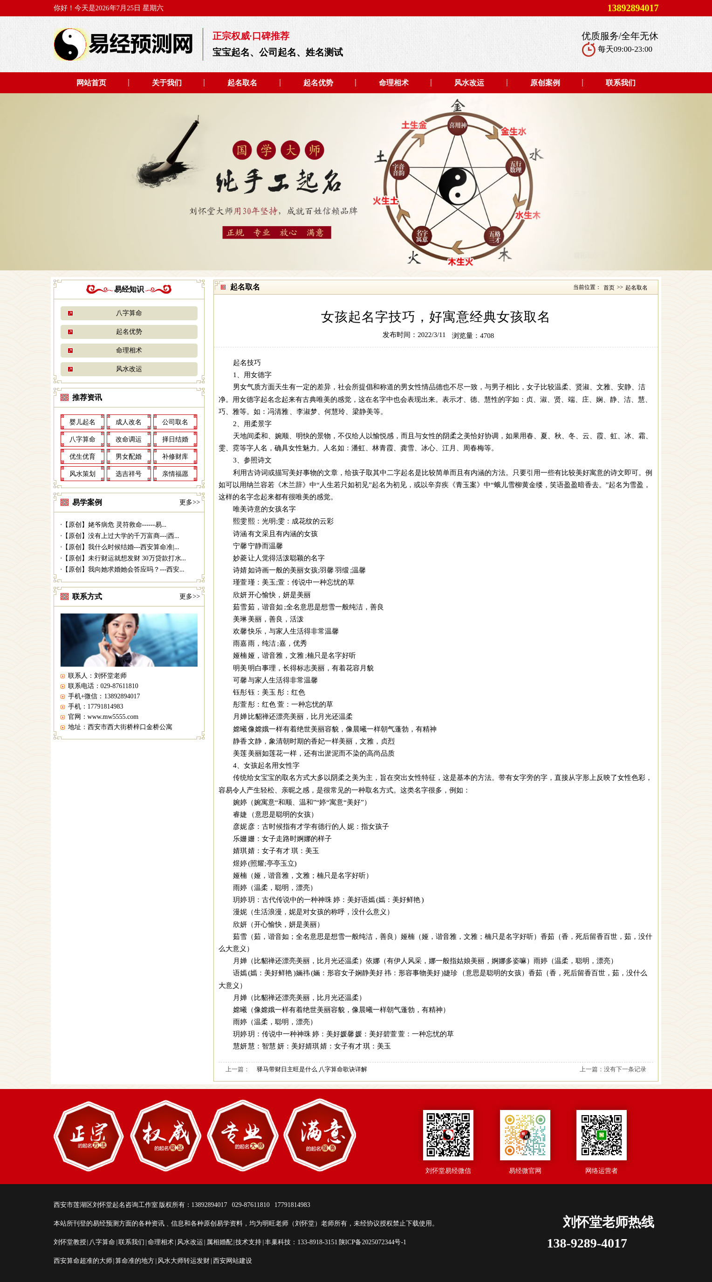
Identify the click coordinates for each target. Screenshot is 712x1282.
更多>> (189, 502)
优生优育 (82, 456)
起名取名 (242, 83)
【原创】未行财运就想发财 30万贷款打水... (124, 558)
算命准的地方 (134, 1260)
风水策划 (82, 473)
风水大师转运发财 (183, 1260)
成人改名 (129, 422)
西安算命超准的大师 (83, 1260)
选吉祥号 (129, 473)
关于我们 (167, 83)
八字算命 (129, 313)
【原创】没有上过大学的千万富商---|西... (120, 535)
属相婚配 (219, 1242)
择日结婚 (175, 439)
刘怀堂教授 (70, 1242)
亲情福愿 (175, 473)
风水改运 (469, 83)
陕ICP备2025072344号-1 (372, 1242)
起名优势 (318, 83)
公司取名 (175, 422)
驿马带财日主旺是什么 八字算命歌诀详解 (312, 1069)
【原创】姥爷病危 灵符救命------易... (114, 524)
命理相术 (394, 83)
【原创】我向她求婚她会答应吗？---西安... (123, 569)
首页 (609, 287)
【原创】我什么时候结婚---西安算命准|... (120, 547)
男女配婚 (129, 456)
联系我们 (621, 83)
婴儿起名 (82, 422)
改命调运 (129, 439)
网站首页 (91, 83)
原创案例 (545, 83)
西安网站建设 (232, 1260)
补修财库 (175, 456)
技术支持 (248, 1242)
